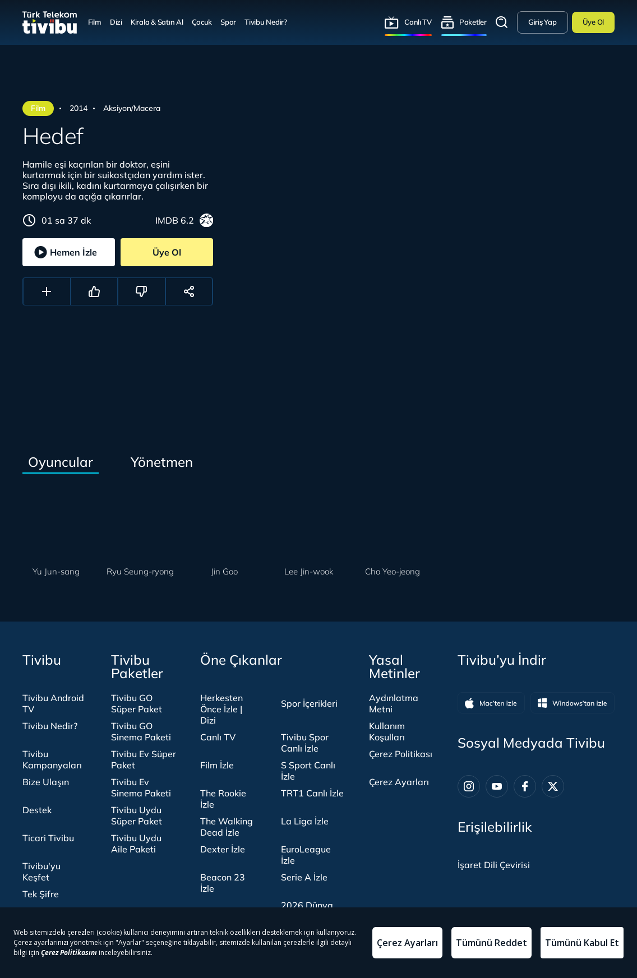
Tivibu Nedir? (265, 21)
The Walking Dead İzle (226, 826)
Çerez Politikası (400, 753)
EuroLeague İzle (306, 854)
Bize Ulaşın (45, 781)
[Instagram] (469, 786)
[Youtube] (497, 786)
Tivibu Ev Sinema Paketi (141, 787)
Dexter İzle (222, 849)
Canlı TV (418, 21)
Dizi (116, 21)
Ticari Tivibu (48, 837)
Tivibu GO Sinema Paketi (141, 731)
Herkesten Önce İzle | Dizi (221, 709)
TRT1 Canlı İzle (312, 793)
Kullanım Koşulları (387, 731)
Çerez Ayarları (399, 781)
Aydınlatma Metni (393, 703)
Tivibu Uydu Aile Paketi (136, 843)
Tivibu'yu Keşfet (41, 871)
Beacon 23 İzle (222, 883)
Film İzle (217, 765)
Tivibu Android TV (53, 703)
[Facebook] (525, 786)
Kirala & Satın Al (157, 21)
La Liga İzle (305, 821)
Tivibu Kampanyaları (52, 759)
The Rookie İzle (223, 798)
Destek (37, 809)
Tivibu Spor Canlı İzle (305, 742)
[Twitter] (553, 786)
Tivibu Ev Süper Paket (143, 759)
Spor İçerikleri (309, 703)
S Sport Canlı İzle (308, 770)
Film (94, 21)
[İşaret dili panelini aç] (494, 864)
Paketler (473, 21)
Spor (228, 21)
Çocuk (202, 21)
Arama (502, 22)
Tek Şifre (40, 894)
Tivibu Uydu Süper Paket (136, 815)
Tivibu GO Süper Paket (136, 703)
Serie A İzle (304, 877)
